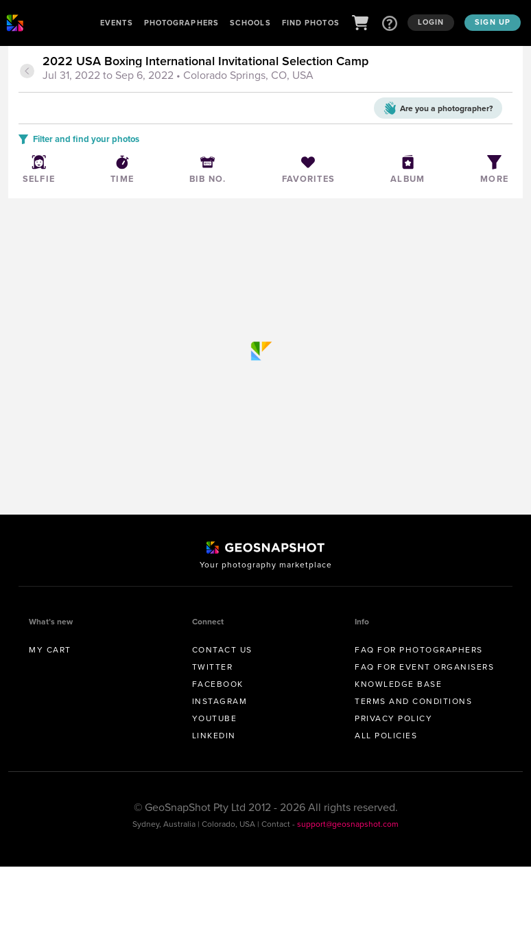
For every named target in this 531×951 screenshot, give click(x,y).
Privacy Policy (393, 718)
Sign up (492, 21)
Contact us (222, 650)
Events (116, 22)
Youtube (214, 718)
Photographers (181, 22)
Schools (250, 22)
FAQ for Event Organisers (424, 667)
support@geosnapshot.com (348, 824)
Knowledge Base (398, 684)
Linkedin (214, 735)
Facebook (218, 684)
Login (431, 21)
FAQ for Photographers (419, 650)
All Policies (386, 735)
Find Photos (311, 22)
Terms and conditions (413, 701)
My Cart (50, 650)
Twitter (212, 667)
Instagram (220, 701)
